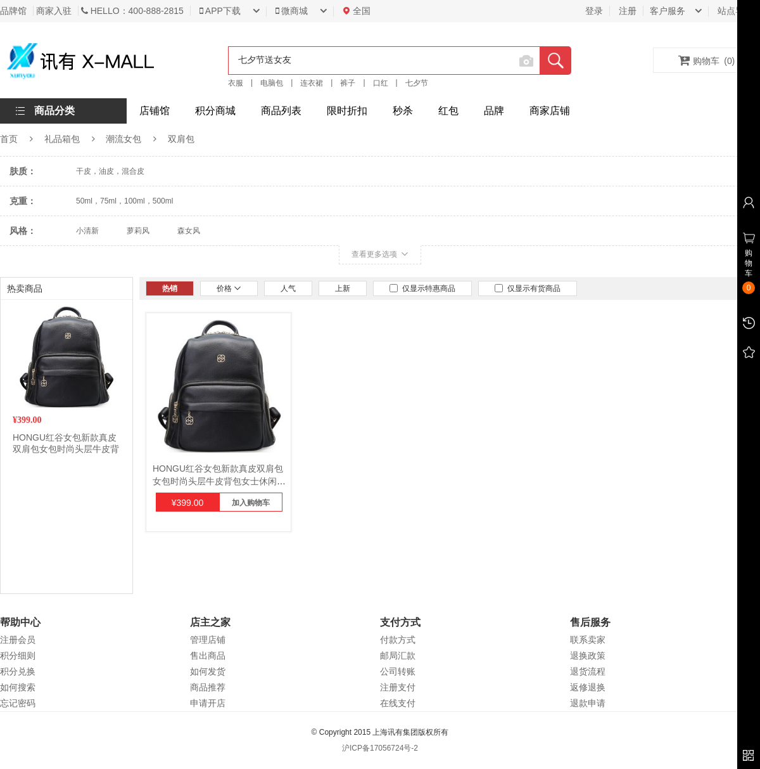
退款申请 (587, 703)
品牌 (494, 110)
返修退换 (587, 687)
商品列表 (281, 110)
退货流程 (587, 671)
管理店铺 (207, 640)
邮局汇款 (397, 655)
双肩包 (181, 139)
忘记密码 (17, 703)
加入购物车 (251, 502)
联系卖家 (587, 640)
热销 (169, 288)
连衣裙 (311, 83)
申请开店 (207, 703)
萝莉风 (138, 230)
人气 (288, 288)
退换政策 (587, 655)
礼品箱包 (62, 139)
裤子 (347, 83)
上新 (342, 288)
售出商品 (207, 655)
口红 (380, 83)
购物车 (706, 60)
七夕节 (416, 83)
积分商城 (215, 110)
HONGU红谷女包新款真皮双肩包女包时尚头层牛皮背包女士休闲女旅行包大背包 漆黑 (219, 481)
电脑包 (271, 83)
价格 (229, 288)
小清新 (87, 230)
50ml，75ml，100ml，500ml (124, 201)
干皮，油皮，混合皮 (110, 171)
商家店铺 (549, 110)
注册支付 (397, 687)
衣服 (235, 83)
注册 (627, 11)
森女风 (188, 230)
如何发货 (207, 671)
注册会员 (17, 640)
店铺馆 (154, 110)
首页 (9, 139)
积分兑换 (17, 671)
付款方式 (397, 640)
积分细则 (17, 655)
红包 (448, 110)
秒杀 (403, 110)
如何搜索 (17, 687)
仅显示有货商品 (527, 288)
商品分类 (54, 110)
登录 (594, 11)
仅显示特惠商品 (422, 288)
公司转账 (397, 671)
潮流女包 (123, 139)
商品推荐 (207, 687)
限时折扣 (347, 110)
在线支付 (397, 703)
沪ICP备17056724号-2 (380, 748)
